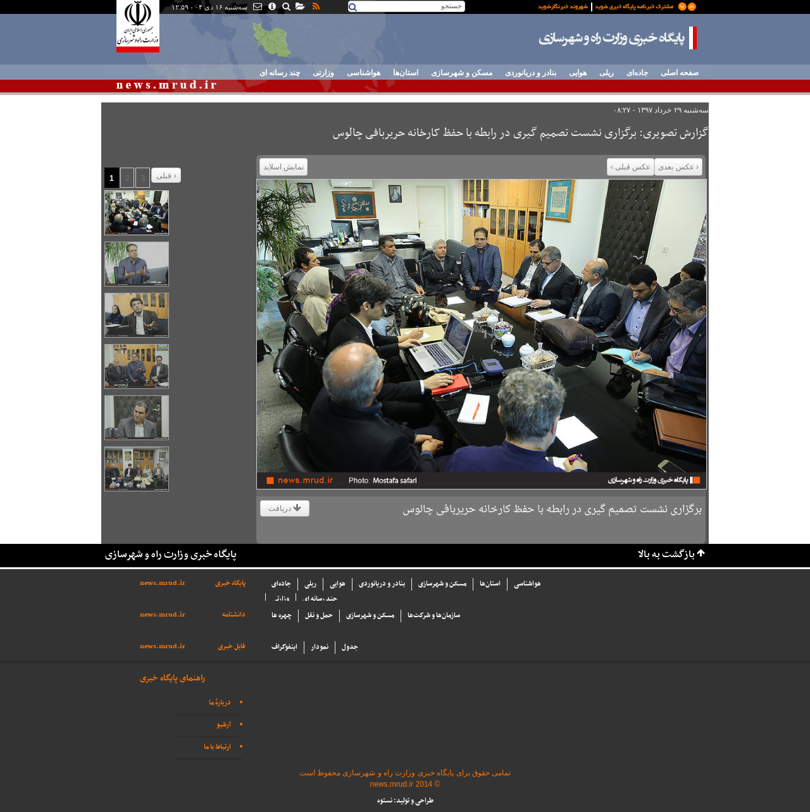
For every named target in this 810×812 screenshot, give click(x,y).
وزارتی (323, 72)
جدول (350, 647)
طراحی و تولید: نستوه (405, 801)
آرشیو (223, 725)
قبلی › (166, 175)
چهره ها (281, 616)
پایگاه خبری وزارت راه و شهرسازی (618, 38)
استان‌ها (405, 72)
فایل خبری (232, 647)
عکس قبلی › (631, 167)
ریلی (606, 72)
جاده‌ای (637, 72)
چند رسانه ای (279, 72)
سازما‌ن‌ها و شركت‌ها (434, 616)
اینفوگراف (284, 647)
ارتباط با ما (217, 747)
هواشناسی (363, 72)
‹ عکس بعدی (678, 167)
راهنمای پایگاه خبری (172, 678)
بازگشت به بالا (666, 555)
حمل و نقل (319, 616)
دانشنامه (234, 615)
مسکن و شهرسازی (461, 72)
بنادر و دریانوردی (530, 72)
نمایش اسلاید (283, 167)
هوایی (578, 72)
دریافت (284, 508)
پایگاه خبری (230, 583)
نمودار (319, 647)
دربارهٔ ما (220, 703)
